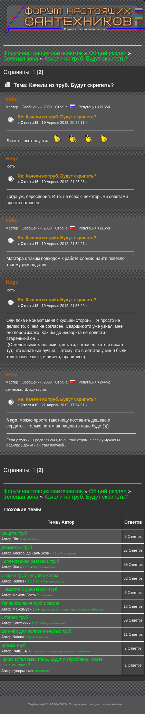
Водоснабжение (44, 567)
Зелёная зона (28, 539)
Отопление (68, 553)
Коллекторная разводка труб (30, 561)
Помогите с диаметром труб (29, 589)
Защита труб (14, 533)
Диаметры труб (16, 547)
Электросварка (54, 581)
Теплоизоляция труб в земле (30, 603)
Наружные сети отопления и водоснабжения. (73, 609)
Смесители (41, 671)
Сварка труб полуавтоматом (29, 575)
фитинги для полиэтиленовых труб (36, 631)
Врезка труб (13, 645)
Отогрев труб (14, 617)
